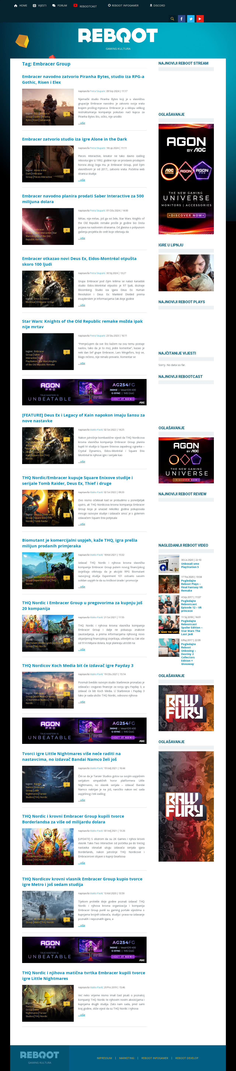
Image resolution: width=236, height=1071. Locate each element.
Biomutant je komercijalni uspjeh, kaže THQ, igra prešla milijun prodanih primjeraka (79, 542)
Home (23, 5)
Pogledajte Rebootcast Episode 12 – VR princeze (191, 605)
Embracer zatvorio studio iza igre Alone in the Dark (74, 139)
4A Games (39, 918)
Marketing (126, 1058)
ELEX (36, 113)
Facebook (181, 18)
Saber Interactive (42, 232)
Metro (37, 922)
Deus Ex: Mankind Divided (40, 443)
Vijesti (42, 5)
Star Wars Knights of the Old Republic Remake (41, 236)
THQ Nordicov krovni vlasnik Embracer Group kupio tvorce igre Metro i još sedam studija (82, 881)
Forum (62, 5)
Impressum (104, 1058)
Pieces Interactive (43, 176)
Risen (35, 120)
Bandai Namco (33, 785)
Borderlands (45, 643)
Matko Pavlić (96, 429)
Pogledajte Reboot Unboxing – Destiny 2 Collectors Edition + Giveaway (188, 654)
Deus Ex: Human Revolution (39, 440)
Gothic (37, 116)
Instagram (209, 18)
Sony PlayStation (34, 359)
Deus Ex (38, 298)
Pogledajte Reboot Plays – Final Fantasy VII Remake (191, 585)
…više (81, 123)
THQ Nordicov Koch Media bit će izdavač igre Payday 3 (77, 665)
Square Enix (38, 455)
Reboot (118, 35)
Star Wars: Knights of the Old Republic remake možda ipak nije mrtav (82, 324)
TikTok (218, 18)
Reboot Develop (186, 1058)
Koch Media (40, 696)
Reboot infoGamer (154, 1058)
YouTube (200, 18)
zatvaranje (45, 120)
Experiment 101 (42, 580)
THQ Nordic (40, 646)
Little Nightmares (32, 792)
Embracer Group (45, 302)
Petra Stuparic (98, 91)
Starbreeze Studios (38, 699)
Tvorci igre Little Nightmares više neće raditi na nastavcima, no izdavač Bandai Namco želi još (71, 756)
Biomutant (39, 577)
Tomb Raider (41, 521)
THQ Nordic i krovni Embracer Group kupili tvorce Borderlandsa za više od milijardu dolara (73, 818)
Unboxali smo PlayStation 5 (190, 565)
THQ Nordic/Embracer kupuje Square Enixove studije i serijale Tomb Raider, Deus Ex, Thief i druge (77, 480)
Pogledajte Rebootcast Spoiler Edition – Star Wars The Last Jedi (191, 627)
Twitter (191, 18)
